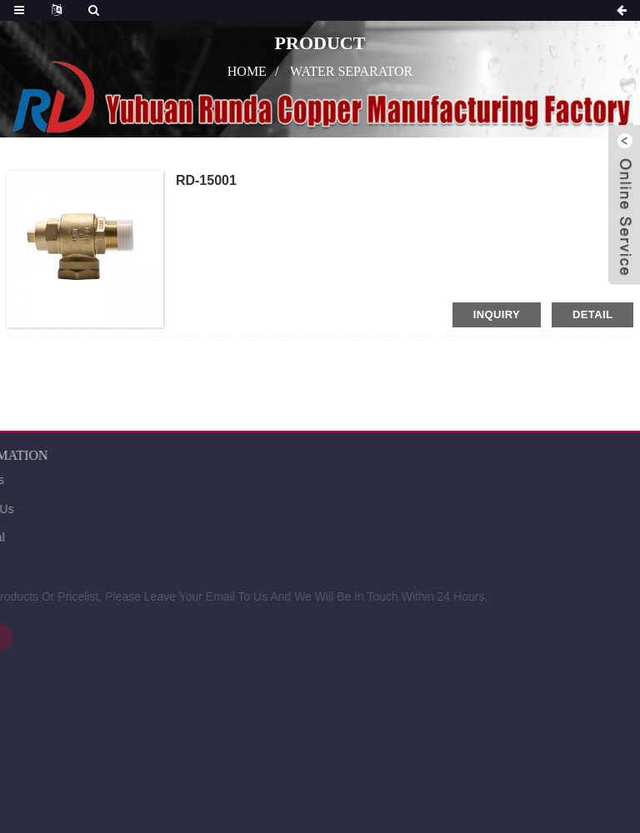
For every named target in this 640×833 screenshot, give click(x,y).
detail (592, 314)
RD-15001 (206, 180)
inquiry (496, 314)
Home (247, 71)
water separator (351, 71)
